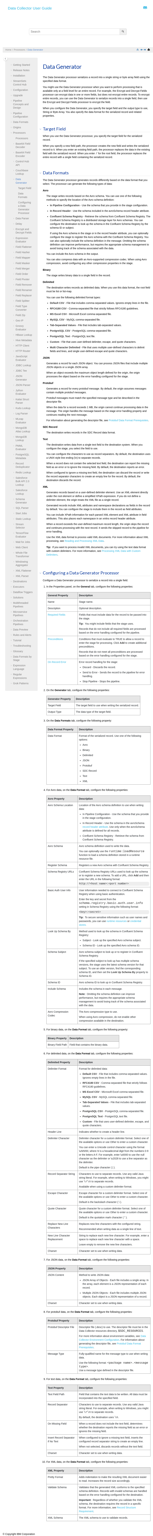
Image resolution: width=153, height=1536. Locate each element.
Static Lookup (23, 518)
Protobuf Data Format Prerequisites (128, 420)
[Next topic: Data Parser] (145, 50)
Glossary (18, 651)
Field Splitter (23, 300)
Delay (19, 223)
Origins (17, 127)
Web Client (22, 547)
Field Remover (24, 284)
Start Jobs (21, 513)
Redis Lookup (23, 472)
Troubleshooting (22, 645)
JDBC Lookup (23, 365)
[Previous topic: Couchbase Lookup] (142, 50)
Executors (18, 586)
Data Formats (20, 122)
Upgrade (18, 95)
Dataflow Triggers (23, 592)
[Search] (123, 31)
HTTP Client (22, 345)
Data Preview (20, 629)
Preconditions (55, 639)
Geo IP (19, 320)
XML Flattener (23, 570)
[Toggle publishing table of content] (5, 59)
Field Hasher (23, 252)
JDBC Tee (21, 370)
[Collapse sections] (138, 50)
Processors (19, 50)
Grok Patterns (20, 683)
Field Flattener (24, 246)
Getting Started (21, 64)
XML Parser (22, 576)
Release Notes (21, 70)
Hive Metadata (24, 340)
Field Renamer (24, 290)
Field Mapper (23, 257)
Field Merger (23, 268)
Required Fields (56, 614)
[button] (11, 65)
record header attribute (95, 826)
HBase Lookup (24, 334)
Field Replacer (24, 295)
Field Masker (23, 263)
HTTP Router (23, 351)
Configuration (20, 90)
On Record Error (57, 662)
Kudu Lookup (23, 408)
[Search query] (78, 31)
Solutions (18, 597)
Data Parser (22, 218)
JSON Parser (23, 385)
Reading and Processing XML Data (84, 540)
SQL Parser (22, 508)
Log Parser (22, 413)
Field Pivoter (23, 279)
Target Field (24, 188)
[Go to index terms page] (144, 8)
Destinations (20, 581)
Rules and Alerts (22, 635)
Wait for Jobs (23, 542)
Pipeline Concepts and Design (20, 104)
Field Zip (20, 315)
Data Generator (35, 50)
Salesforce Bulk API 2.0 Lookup (22, 481)
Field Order (22, 274)
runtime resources (117, 921)
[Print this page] (149, 50)
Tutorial (17, 640)
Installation (19, 75)
